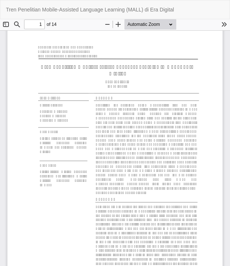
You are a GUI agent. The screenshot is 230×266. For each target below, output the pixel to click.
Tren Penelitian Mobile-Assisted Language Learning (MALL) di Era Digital (90, 10)
